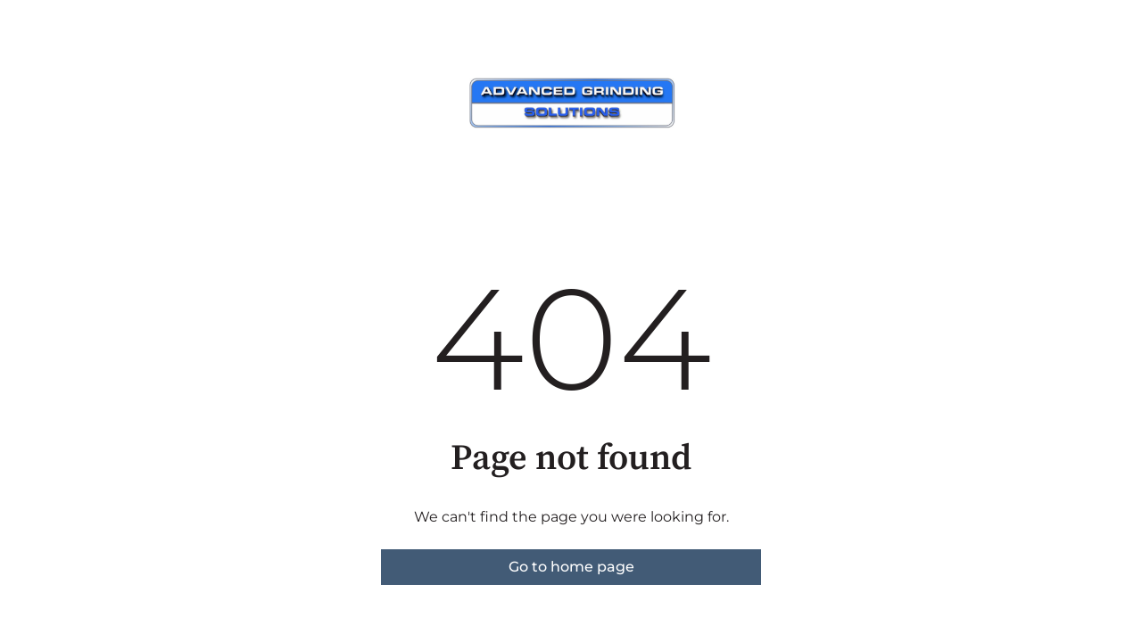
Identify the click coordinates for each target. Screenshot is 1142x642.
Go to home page (571, 566)
